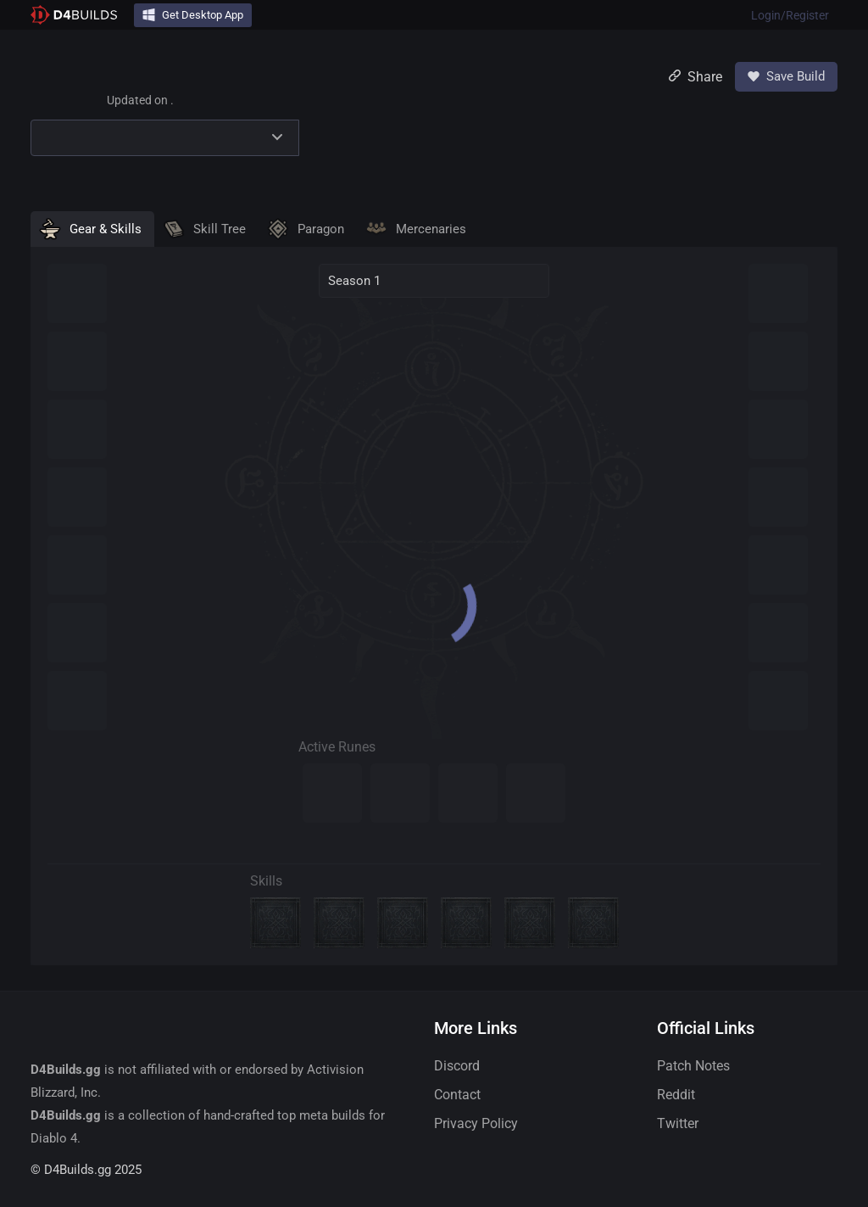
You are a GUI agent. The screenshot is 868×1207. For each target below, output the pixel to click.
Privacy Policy (476, 1123)
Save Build (786, 76)
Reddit (676, 1095)
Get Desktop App (192, 14)
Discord (457, 1066)
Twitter (677, 1123)
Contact (457, 1095)
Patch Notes (693, 1066)
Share (695, 77)
